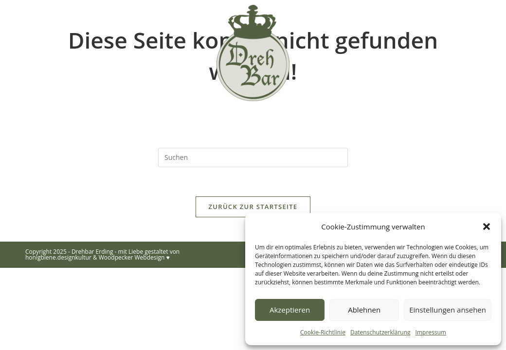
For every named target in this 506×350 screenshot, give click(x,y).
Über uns (141, 122)
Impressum (431, 332)
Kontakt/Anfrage (412, 122)
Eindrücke (205, 122)
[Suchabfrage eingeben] (253, 157)
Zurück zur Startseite (253, 206)
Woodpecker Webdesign (132, 257)
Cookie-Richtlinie (322, 332)
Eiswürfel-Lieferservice (301, 122)
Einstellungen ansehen (447, 310)
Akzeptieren (290, 310)
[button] (486, 226)
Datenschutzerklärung (380, 332)
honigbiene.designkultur (58, 257)
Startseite (78, 122)
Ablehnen (364, 310)
